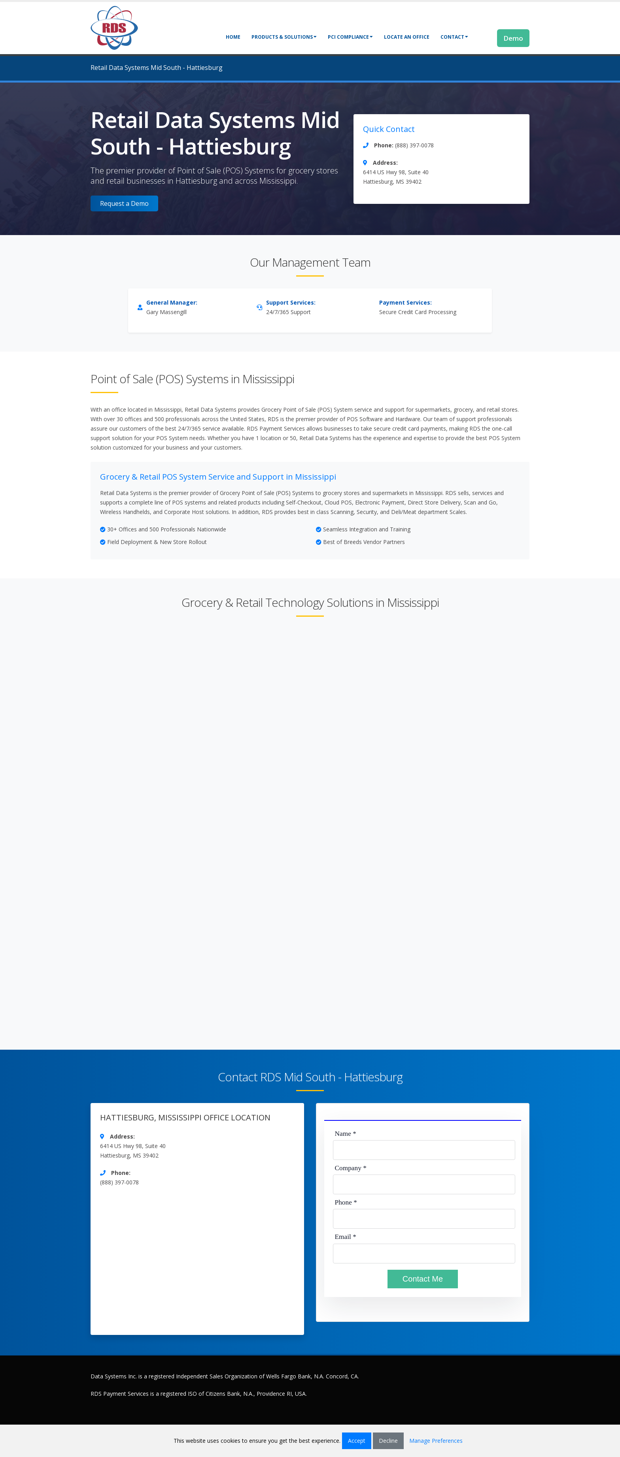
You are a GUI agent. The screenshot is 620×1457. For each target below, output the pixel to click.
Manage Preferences (436, 1440)
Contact (454, 37)
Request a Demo (124, 203)
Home (233, 37)
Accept (356, 1440)
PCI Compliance (350, 37)
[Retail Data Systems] (114, 27)
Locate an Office (406, 37)
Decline (388, 1440)
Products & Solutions (284, 37)
